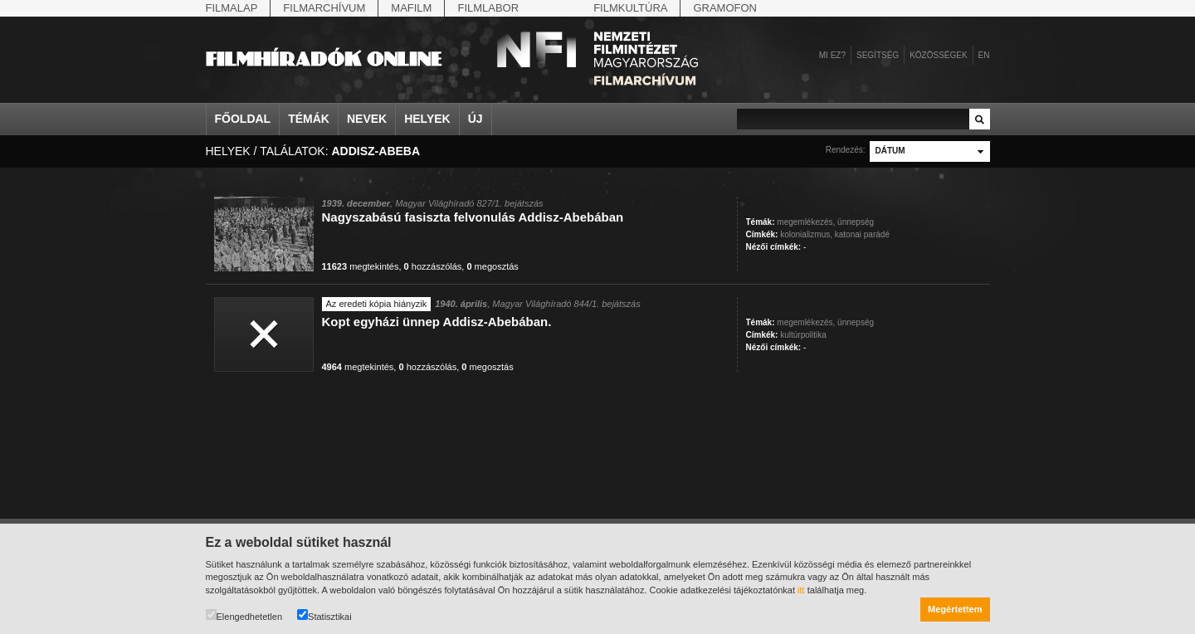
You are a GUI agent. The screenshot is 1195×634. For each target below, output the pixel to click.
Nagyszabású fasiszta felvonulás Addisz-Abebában (473, 217)
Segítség (877, 55)
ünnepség (855, 222)
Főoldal (243, 118)
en (984, 55)
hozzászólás (433, 266)
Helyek (427, 118)
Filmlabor (488, 8)
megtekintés (360, 266)
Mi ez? (832, 55)
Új (475, 118)
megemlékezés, (806, 222)
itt (801, 590)
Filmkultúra (630, 8)
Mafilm (411, 8)
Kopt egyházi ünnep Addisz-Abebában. (437, 322)
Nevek (367, 118)
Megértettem (955, 609)
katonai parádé (862, 234)
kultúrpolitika (803, 334)
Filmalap (232, 8)
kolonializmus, (806, 234)
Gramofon (725, 8)
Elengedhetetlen (244, 615)
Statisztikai (324, 615)
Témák (308, 118)
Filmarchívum (324, 8)
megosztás (492, 266)
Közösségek (938, 55)
